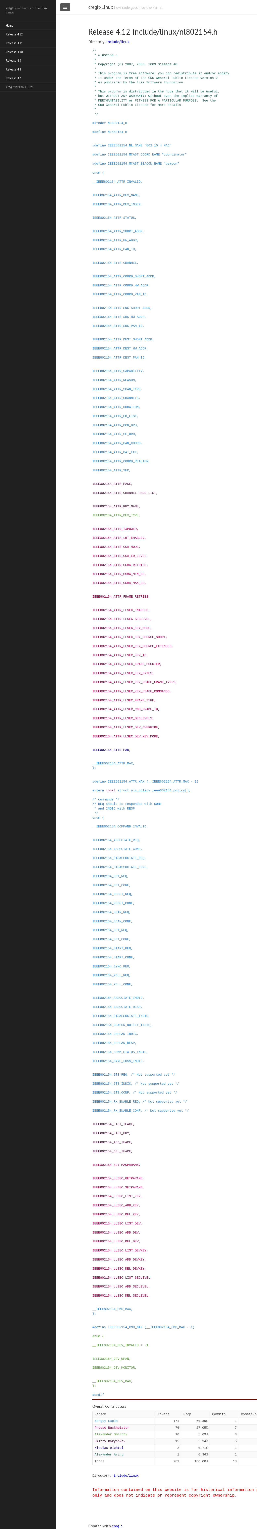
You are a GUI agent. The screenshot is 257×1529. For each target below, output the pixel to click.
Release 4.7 (13, 78)
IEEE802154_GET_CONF (110, 885)
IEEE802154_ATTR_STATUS (113, 218)
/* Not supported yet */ (153, 1075)
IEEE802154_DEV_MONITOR (113, 1368)
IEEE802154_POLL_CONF (111, 984)
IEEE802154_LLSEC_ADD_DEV (115, 1232)
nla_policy (140, 790)
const (110, 790)
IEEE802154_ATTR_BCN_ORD (114, 425)
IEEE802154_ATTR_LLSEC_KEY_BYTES (122, 673)
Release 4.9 (13, 60)
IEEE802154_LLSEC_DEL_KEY (115, 1214)
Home (9, 25)
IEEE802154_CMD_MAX (125, 1327)
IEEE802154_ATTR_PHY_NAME (115, 506)
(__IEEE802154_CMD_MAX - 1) (169, 1327)
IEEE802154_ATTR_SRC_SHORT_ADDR (121, 308)
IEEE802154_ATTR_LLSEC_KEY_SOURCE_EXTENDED (131, 646)
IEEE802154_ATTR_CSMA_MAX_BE (118, 583)
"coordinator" (174, 154)
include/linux (118, 41)
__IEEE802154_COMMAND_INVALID (119, 826)
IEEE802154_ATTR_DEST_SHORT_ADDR (122, 339)
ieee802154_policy (168, 790)
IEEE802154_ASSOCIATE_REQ (115, 840)
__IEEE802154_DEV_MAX (111, 1381)
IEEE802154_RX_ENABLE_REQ (115, 1102)
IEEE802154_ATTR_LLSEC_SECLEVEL (121, 619)
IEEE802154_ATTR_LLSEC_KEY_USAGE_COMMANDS (130, 691)
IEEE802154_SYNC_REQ (110, 966)
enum (96, 173)
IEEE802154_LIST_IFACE (112, 1124)
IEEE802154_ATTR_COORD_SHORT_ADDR (123, 276)
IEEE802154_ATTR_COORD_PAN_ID (119, 294)
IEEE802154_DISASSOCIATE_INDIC (120, 1016)
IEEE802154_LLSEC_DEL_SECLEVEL (120, 1296)
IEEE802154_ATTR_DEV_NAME (115, 195)
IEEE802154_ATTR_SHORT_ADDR (117, 231)
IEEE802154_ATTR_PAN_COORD (116, 443)
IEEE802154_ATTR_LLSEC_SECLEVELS (122, 718)
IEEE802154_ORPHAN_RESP (113, 1043)
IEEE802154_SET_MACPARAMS (115, 1165)
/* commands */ (105, 799)
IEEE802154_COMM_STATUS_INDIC (119, 1052)
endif (99, 1395)
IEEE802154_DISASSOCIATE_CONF (119, 867)
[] (187, 790)
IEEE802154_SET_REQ (109, 930)
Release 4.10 (14, 52)
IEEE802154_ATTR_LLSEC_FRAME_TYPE (123, 700)
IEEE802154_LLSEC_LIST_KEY (116, 1196)
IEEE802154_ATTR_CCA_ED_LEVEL (119, 556)
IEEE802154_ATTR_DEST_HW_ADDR (119, 348)
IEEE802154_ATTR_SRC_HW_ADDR (118, 317)
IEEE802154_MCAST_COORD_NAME (134, 154)
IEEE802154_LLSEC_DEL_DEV (115, 1241)
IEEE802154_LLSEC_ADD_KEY (115, 1205)
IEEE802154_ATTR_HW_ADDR (114, 240)
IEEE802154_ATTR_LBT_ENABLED (118, 538)
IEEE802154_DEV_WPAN (110, 1359)
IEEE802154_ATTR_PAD (110, 750)
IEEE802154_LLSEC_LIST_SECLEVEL (121, 1278)
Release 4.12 (14, 34)
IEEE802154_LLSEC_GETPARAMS (117, 1178)
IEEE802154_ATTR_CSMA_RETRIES (119, 565)
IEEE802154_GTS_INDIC (111, 1084)
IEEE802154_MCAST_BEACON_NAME (135, 164)
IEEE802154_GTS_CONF (110, 1093)
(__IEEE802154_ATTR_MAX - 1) (172, 782)
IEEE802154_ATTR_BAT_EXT (114, 452)
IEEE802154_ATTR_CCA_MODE (115, 547)
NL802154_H (117, 123)
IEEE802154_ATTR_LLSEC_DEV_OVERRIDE (125, 727)
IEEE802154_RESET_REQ (111, 894)
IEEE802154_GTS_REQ (109, 1075)
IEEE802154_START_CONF (112, 957)
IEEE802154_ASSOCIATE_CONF (116, 849)
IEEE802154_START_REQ (111, 948)
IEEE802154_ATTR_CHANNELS (115, 398)
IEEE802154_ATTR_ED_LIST (114, 416)
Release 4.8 (13, 69)
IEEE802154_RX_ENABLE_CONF (116, 1111)
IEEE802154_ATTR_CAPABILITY (117, 371)
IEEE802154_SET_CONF (110, 939)
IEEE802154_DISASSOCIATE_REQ (118, 858)
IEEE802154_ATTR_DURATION (115, 407)
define (100, 132)
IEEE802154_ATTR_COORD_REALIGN (120, 461)
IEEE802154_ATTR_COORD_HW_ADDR (120, 285)
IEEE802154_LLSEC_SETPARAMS (117, 1187)
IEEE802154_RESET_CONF (112, 903)
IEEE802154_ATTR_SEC (110, 470)
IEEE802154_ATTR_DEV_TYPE (115, 515)
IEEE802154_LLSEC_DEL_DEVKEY (118, 1269)
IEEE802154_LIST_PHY (110, 1133)
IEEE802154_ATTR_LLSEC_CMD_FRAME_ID (125, 709)
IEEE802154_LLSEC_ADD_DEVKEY (118, 1259)
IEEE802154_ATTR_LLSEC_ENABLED (120, 610)
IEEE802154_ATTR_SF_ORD (113, 434)
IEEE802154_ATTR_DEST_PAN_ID (118, 358)
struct (123, 790)
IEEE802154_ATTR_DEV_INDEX (116, 204)
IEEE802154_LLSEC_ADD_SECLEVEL (120, 1286)
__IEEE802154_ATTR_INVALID (116, 182)
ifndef (100, 123)
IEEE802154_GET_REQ (109, 876)
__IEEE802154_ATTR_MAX (112, 763)
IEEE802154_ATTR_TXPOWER (114, 529)
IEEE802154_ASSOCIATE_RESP (116, 1007)
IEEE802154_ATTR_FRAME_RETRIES (120, 597)
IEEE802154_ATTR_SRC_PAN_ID (117, 326)
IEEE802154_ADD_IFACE (111, 1142)
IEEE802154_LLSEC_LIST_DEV (116, 1223)
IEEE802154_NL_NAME (125, 145)
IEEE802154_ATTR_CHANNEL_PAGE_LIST (124, 493)
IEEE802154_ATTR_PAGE (111, 484)
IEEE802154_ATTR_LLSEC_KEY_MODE (121, 628)
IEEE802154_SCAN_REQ (110, 912)
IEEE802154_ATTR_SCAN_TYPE (116, 389)
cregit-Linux (100, 7)
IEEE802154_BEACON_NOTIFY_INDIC (121, 1025)
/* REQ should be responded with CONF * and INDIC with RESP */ (127, 808)
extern (98, 790)
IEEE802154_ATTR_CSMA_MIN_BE (118, 574)
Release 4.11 (14, 43)
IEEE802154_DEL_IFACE (111, 1151)
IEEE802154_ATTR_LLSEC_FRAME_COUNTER (126, 664)
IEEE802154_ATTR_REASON (113, 380)
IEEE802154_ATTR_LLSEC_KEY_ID (119, 655)
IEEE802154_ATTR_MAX (126, 782)
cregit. (117, 1526)
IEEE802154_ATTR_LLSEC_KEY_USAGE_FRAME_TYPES (133, 682)
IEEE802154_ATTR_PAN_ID (113, 249)
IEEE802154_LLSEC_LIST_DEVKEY (119, 1250)
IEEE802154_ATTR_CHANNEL (114, 263)
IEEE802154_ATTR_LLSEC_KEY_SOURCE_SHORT (129, 637)
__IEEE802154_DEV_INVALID (115, 1345)
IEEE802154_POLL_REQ (110, 975)
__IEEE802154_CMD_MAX (111, 1309)
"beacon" (171, 164)
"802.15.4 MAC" (157, 145)
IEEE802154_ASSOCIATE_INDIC (117, 998)
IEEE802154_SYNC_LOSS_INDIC (117, 1061)
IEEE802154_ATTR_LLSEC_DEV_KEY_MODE (125, 736)
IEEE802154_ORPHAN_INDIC (114, 1034)
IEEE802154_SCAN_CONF (111, 921)
